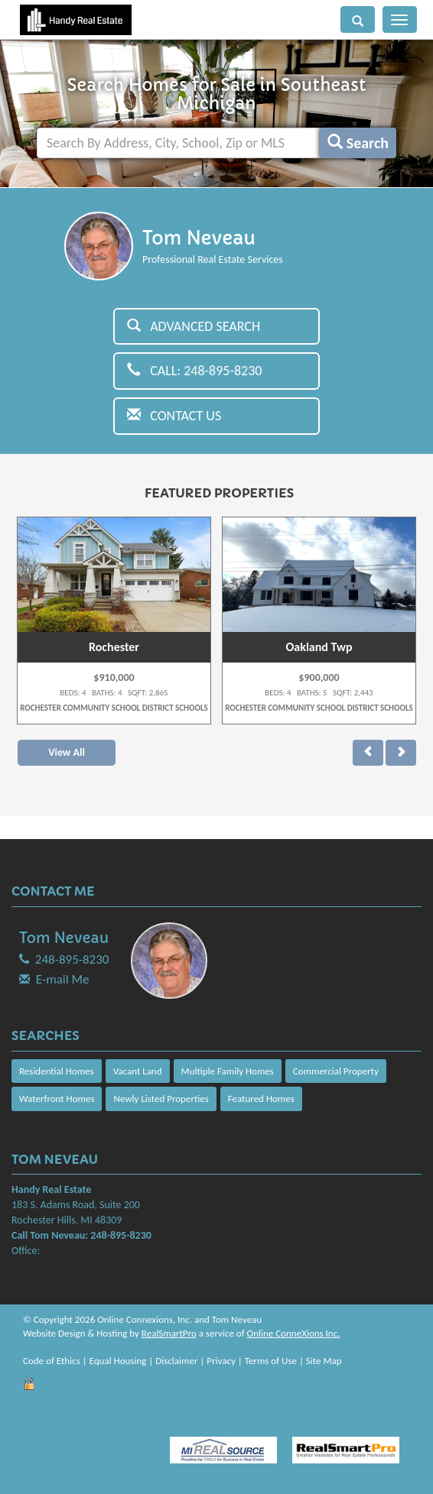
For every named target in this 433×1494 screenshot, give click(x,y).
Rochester (114, 647)
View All (66, 752)
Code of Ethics (51, 1360)
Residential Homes (56, 1071)
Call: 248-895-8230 (194, 370)
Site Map (324, 1360)
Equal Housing (118, 1360)
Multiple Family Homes (227, 1071)
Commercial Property (336, 1071)
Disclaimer (176, 1360)
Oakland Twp (319, 647)
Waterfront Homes (56, 1098)
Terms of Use (271, 1360)
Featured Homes (261, 1098)
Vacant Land (137, 1071)
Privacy (221, 1360)
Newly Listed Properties (160, 1098)
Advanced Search (193, 326)
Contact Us (174, 415)
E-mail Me (63, 979)
